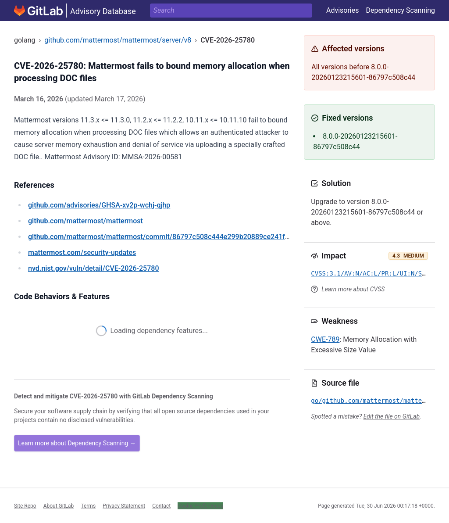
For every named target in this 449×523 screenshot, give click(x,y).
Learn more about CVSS (353, 289)
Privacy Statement (124, 505)
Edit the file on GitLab (391, 416)
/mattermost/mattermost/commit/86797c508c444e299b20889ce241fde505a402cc (178, 237)
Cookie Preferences (200, 505)
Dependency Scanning (400, 10)
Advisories (342, 10)
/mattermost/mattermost (85, 221)
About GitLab (58, 505)
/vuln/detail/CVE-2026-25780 (93, 268)
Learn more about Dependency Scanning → (77, 443)
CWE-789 (325, 339)
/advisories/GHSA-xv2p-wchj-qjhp (99, 205)
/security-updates (82, 252)
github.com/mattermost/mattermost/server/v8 (117, 40)
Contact (161, 505)
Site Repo (25, 505)
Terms (88, 505)
